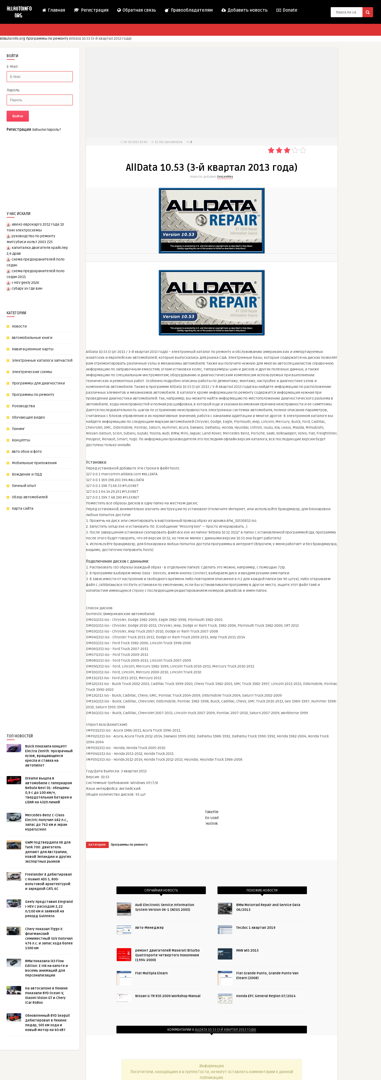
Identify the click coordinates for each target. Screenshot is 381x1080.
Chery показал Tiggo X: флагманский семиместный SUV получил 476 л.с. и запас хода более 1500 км (49, 938)
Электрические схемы (32, 372)
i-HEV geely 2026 (25, 282)
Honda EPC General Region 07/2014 (266, 996)
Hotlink (212, 823)
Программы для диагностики (38, 383)
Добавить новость (244, 10)
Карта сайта (22, 508)
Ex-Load (212, 817)
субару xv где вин (27, 288)
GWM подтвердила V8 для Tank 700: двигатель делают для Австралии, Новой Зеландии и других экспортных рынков (48, 852)
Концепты (21, 440)
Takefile (212, 812)
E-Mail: (13, 66)
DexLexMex (225, 177)
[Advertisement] (46, 613)
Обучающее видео (28, 417)
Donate (286, 10)
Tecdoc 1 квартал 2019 (255, 928)
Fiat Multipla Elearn (151, 973)
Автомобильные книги (32, 337)
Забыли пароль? (46, 129)
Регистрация (90, 10)
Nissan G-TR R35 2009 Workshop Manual (168, 996)
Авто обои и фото (27, 451)
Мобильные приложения (34, 463)
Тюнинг (18, 429)
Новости (19, 326)
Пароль (13, 90)
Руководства (23, 406)
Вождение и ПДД (27, 474)
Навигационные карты (32, 349)
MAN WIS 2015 (247, 950)
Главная (53, 10)
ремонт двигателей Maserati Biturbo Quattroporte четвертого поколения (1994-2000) (167, 955)
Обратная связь (136, 10)
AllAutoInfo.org (12, 38)
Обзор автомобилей (30, 497)
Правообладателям (188, 10)
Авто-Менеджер (149, 928)
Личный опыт (24, 485)
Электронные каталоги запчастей (42, 360)
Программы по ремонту (47, 38)
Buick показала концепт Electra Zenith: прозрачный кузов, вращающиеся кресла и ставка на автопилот (49, 756)
